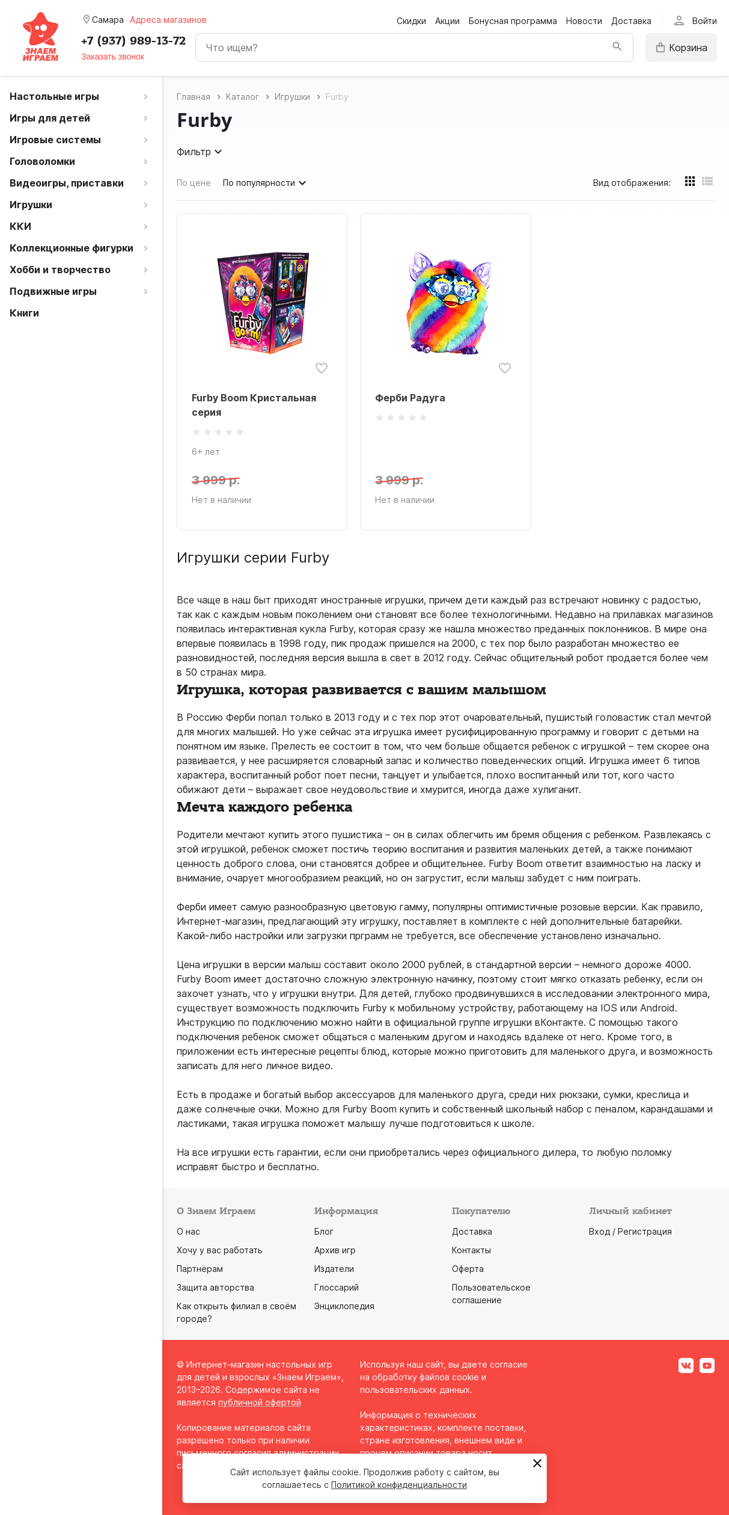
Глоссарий (336, 1287)
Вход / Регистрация (630, 1231)
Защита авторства (215, 1287)
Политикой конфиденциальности (399, 1485)
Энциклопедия (344, 1306)
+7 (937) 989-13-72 (133, 41)
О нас (188, 1231)
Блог (324, 1231)
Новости (584, 21)
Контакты (471, 1250)
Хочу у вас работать (220, 1250)
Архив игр (335, 1250)
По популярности (266, 183)
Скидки (411, 21)
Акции (447, 21)
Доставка (631, 21)
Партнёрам (200, 1269)
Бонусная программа (513, 21)
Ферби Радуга (410, 398)
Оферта (468, 1269)
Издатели (334, 1269)
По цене (194, 182)
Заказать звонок (112, 56)
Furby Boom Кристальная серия (254, 405)
